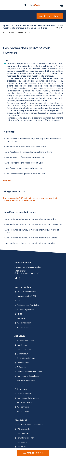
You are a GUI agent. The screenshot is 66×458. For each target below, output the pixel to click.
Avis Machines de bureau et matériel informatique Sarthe (30, 237)
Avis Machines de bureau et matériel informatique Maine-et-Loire (31, 231)
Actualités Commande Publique (28, 424)
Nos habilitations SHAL (24, 380)
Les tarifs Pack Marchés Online (28, 371)
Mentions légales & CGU (25, 296)
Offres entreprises (23, 393)
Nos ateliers (20, 442)
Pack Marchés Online (24, 340)
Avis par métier (21, 411)
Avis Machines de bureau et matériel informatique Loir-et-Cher (32, 224)
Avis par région (21, 407)
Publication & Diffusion (24, 358)
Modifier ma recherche (50, 16)
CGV (17, 301)
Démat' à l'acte (21, 363)
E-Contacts (20, 367)
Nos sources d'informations (26, 398)
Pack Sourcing (21, 345)
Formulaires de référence (25, 438)
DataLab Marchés (22, 349)
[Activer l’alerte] (33, 453)
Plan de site (20, 447)
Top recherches (21, 327)
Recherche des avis (23, 402)
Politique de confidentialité (26, 305)
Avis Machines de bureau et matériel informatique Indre (29, 219)
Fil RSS (18, 314)
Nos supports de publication (27, 376)
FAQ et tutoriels (22, 429)
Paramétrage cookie (24, 309)
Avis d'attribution (22, 323)
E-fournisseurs (21, 354)
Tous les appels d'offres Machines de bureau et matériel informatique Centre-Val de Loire (30, 199)
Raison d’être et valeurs (25, 292)
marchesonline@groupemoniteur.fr (28, 267)
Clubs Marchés (21, 433)
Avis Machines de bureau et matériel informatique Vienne (30, 243)
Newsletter (20, 318)
